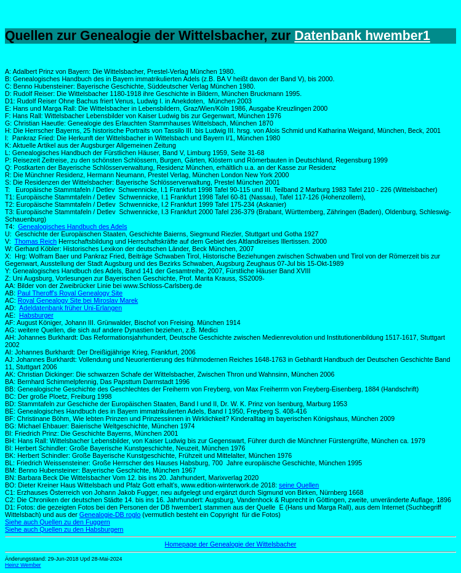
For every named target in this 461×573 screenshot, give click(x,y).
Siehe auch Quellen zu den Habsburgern (64, 529)
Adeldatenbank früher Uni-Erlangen (70, 307)
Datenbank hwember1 (362, 35)
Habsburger (36, 315)
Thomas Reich (35, 241)
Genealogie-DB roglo (110, 514)
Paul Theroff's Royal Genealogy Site (69, 293)
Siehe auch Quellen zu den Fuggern (57, 522)
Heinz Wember (23, 565)
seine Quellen (299, 485)
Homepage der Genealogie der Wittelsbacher (231, 544)
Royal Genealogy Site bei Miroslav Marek (78, 300)
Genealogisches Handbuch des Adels (72, 226)
